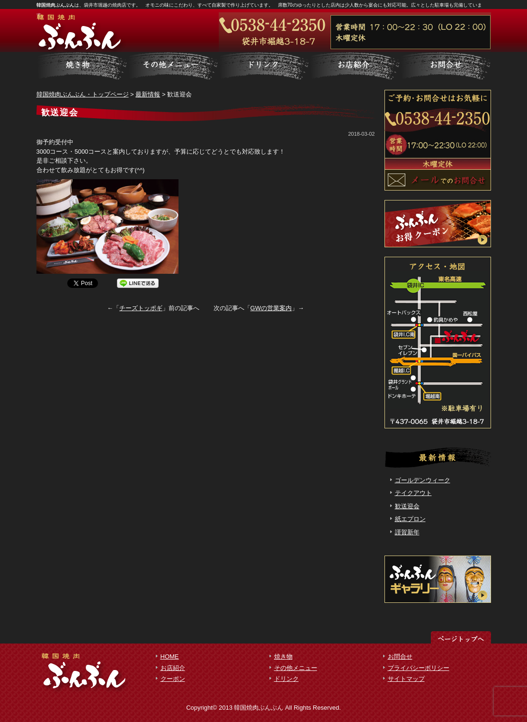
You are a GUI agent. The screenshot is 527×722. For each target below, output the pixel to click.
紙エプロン (410, 518)
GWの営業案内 (271, 308)
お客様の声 (354, 66)
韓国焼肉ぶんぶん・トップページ (82, 94)
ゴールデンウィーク (422, 480)
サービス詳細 (81, 66)
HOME (170, 656)
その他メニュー (295, 667)
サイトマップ (406, 678)
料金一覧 (172, 66)
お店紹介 (173, 667)
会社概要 (445, 66)
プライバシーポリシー (418, 667)
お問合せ (400, 656)
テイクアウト (413, 492)
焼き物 (283, 656)
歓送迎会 (407, 506)
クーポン (173, 678)
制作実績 (263, 66)
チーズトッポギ (140, 308)
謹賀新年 (407, 532)
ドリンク (286, 678)
